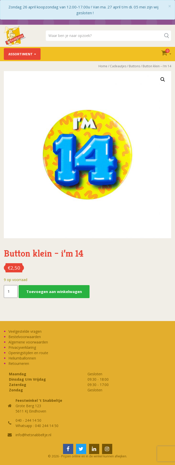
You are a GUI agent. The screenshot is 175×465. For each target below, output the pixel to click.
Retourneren (18, 363)
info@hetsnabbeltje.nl (33, 434)
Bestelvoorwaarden (24, 336)
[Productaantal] (11, 291)
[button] (162, 79)
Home (102, 66)
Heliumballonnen (22, 358)
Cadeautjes (118, 66)
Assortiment (20, 54)
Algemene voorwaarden (28, 342)
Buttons (134, 66)
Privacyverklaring (22, 347)
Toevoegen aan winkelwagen (54, 291)
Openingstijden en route (28, 352)
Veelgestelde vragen (25, 331)
